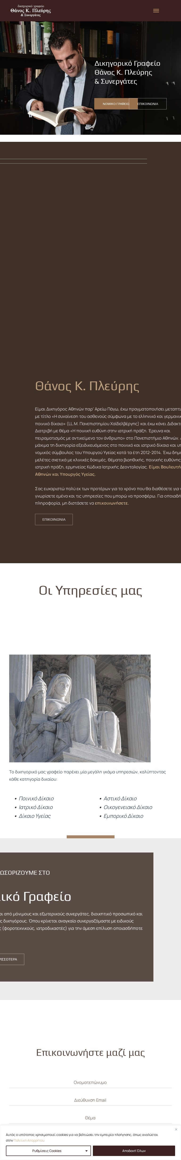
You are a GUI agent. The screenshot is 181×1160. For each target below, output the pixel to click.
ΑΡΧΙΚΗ (71, 1105)
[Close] (176, 1129)
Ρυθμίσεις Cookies (46, 1150)
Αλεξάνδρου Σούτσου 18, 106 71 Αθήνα (137, 1110)
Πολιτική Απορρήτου (29, 1140)
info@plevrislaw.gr (138, 1123)
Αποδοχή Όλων (134, 1150)
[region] (90, 1142)
